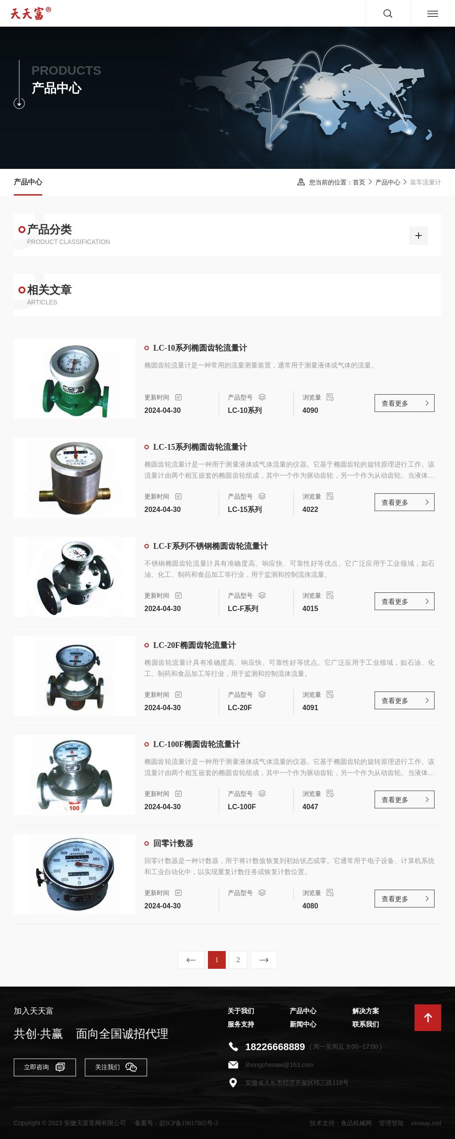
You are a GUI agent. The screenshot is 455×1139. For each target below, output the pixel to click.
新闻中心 (303, 1024)
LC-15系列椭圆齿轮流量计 (200, 447)
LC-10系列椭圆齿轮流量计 (200, 348)
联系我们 (365, 1024)
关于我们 (241, 1011)
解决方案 (365, 1011)
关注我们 (116, 1067)
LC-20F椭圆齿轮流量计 (194, 645)
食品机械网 (356, 1123)
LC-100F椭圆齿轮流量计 (196, 744)
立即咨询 (45, 1067)
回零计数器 (173, 843)
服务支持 (241, 1024)
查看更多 (395, 403)
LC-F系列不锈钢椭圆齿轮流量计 (210, 546)
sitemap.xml (426, 1123)
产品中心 (387, 182)
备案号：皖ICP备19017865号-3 (176, 1123)
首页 (359, 182)
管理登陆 (391, 1123)
